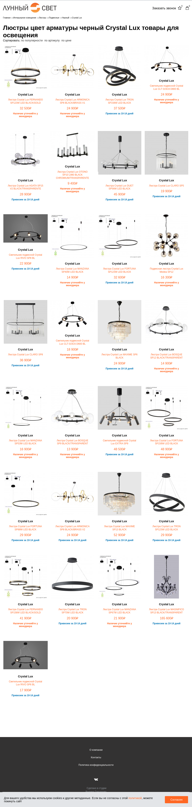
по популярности (32, 40)
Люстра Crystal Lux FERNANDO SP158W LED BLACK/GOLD (25, 611)
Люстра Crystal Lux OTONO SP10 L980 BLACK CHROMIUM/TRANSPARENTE (72, 174)
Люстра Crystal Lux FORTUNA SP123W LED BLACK (119, 270)
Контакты (96, 757)
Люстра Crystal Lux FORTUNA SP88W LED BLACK (25, 528)
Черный (65, 18)
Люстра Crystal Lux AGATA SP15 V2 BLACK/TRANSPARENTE (25, 187)
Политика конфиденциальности (95, 765)
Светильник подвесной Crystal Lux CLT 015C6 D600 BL (72, 342)
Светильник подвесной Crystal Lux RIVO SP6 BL (25, 683)
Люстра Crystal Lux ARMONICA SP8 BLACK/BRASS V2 (72, 528)
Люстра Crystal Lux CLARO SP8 (25, 354)
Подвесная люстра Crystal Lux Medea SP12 (166, 270)
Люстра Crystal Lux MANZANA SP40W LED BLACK (72, 270)
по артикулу (52, 40)
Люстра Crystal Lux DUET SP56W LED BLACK (119, 187)
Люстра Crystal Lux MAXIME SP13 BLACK (119, 528)
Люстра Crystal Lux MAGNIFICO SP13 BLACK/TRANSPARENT (166, 611)
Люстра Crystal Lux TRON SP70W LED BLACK (72, 611)
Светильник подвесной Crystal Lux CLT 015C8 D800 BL (166, 87)
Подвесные (54, 18)
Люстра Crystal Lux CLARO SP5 (166, 185)
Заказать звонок (164, 8)
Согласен (176, 799)
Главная (6, 18)
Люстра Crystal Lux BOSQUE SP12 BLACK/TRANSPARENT (166, 356)
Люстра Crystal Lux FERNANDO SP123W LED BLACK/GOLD (25, 101)
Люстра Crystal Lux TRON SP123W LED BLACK (166, 528)
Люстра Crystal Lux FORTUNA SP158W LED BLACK (166, 442)
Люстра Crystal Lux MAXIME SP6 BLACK (120, 356)
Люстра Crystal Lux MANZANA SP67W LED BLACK (119, 611)
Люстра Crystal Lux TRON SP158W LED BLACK (120, 101)
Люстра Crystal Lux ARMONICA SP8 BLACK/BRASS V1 (72, 101)
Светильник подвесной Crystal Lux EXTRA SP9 (119, 442)
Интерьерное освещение (24, 18)
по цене (66, 40)
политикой (135, 798)
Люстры (42, 18)
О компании (96, 750)
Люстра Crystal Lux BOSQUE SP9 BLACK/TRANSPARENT (72, 442)
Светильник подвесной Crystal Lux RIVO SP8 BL (25, 256)
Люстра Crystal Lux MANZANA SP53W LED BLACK (25, 442)
